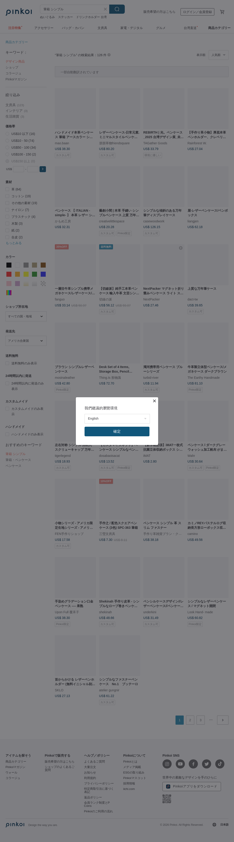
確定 (117, 431)
